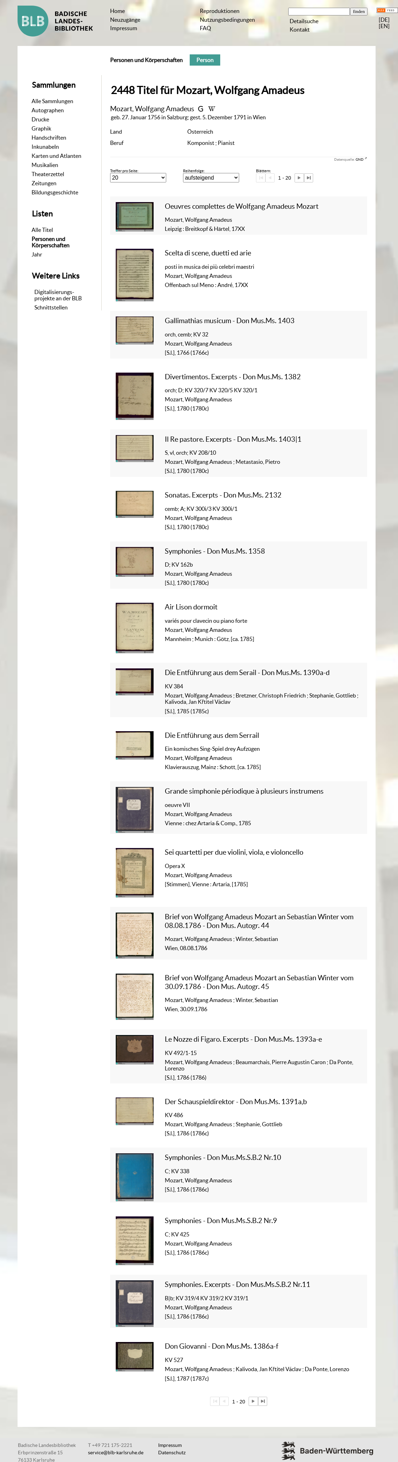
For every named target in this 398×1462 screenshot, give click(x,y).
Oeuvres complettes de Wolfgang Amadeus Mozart (241, 206)
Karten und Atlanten (56, 156)
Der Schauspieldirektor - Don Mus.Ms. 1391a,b (236, 1101)
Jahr (37, 254)
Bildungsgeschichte (55, 192)
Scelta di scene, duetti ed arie (208, 253)
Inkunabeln (45, 146)
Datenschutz (171, 1452)
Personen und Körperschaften (50, 242)
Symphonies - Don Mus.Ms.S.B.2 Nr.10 (223, 1157)
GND (360, 159)
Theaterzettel (48, 174)
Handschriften (49, 137)
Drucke (40, 119)
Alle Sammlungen (52, 101)
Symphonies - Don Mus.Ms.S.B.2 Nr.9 (221, 1220)
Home (117, 11)
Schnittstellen (51, 307)
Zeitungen (44, 183)
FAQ (205, 28)
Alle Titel (42, 230)
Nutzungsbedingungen (227, 19)
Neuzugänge (125, 19)
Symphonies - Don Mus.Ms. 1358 (215, 551)
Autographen (48, 110)
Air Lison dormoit (191, 607)
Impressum (123, 28)
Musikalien (45, 165)
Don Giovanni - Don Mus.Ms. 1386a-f (221, 1346)
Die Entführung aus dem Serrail (212, 735)
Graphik (41, 128)
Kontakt (300, 29)
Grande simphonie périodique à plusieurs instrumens (244, 791)
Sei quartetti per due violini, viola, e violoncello (234, 852)
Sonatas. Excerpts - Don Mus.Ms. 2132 (223, 495)
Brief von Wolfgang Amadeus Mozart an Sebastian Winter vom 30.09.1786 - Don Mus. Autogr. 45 (259, 982)
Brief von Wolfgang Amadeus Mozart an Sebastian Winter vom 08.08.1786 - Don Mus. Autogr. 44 (259, 921)
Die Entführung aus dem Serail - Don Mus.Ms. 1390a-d (247, 672)
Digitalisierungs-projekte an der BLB (58, 295)
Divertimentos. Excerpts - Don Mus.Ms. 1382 (233, 377)
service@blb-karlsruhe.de (115, 1452)
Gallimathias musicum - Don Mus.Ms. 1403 (230, 320)
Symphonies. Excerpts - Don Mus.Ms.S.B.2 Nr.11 (237, 1284)
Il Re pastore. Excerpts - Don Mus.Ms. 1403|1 (233, 439)
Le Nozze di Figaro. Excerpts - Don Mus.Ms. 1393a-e (243, 1039)
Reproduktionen (220, 11)
